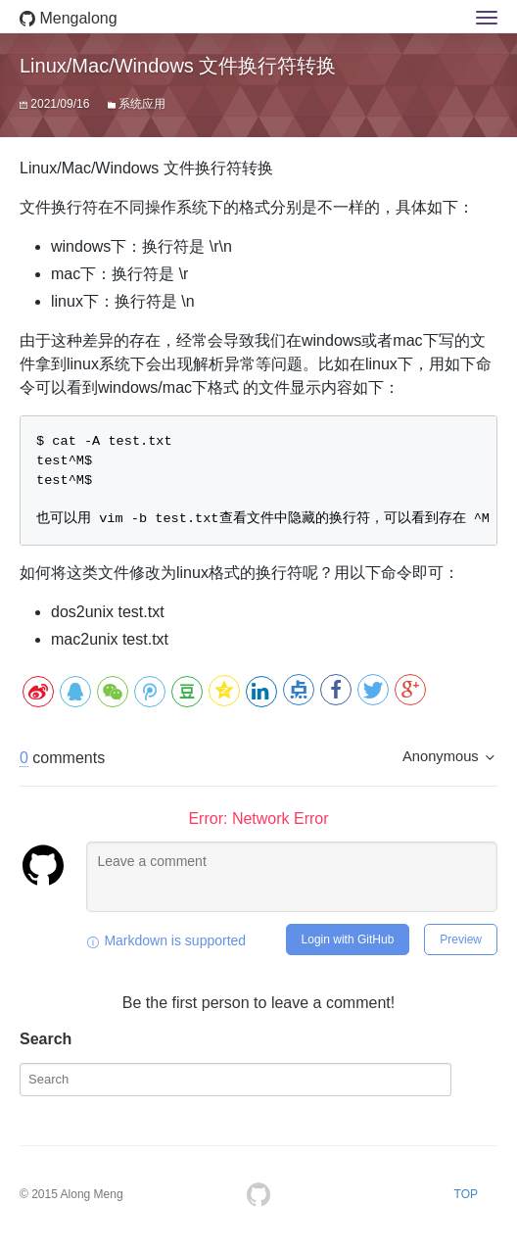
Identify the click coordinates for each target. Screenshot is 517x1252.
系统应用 (141, 104)
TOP (466, 1204)
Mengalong (69, 18)
